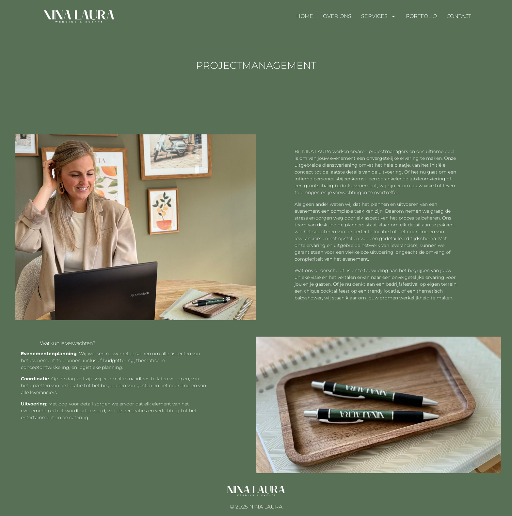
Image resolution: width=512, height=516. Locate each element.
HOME (304, 16)
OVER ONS (337, 16)
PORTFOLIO (421, 16)
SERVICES (378, 16)
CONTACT (459, 16)
